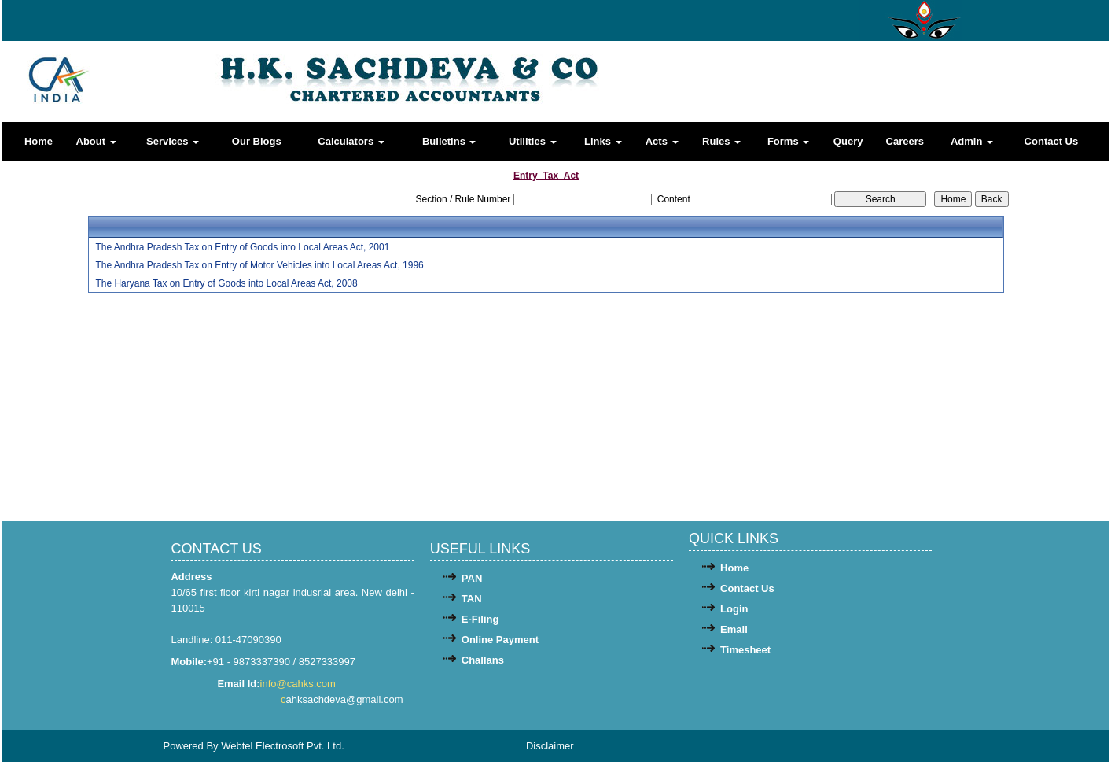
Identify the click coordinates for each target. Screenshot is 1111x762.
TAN (472, 599)
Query (848, 141)
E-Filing (480, 619)
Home (38, 141)
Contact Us (1052, 141)
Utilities (533, 141)
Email (734, 629)
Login (734, 609)
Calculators (351, 141)
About (96, 141)
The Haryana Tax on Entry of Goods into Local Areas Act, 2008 (226, 283)
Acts (662, 141)
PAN (472, 578)
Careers (905, 141)
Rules (721, 141)
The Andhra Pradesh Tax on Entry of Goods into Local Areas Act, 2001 (242, 247)
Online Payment (500, 639)
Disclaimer (550, 746)
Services (172, 141)
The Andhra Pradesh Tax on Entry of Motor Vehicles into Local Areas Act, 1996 (259, 265)
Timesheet (745, 650)
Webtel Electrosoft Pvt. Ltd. (282, 746)
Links (603, 141)
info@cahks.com (299, 684)
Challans (483, 660)
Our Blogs (256, 141)
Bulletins (449, 141)
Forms (788, 141)
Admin (972, 141)
